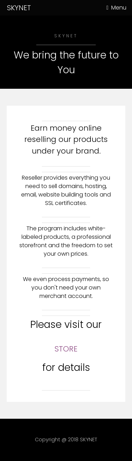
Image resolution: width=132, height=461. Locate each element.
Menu (118, 8)
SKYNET (19, 8)
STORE (66, 348)
